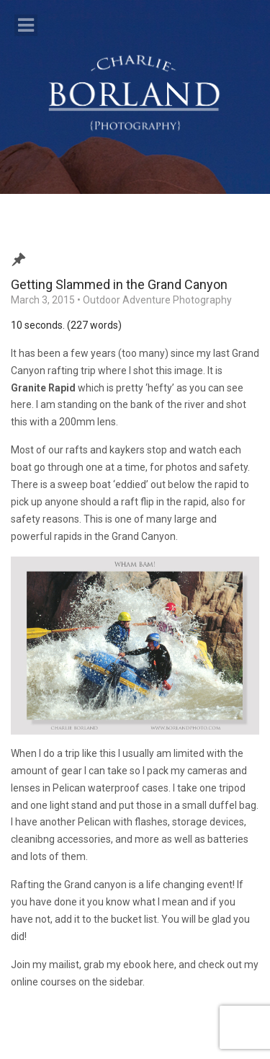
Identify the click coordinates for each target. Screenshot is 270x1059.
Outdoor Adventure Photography (157, 300)
